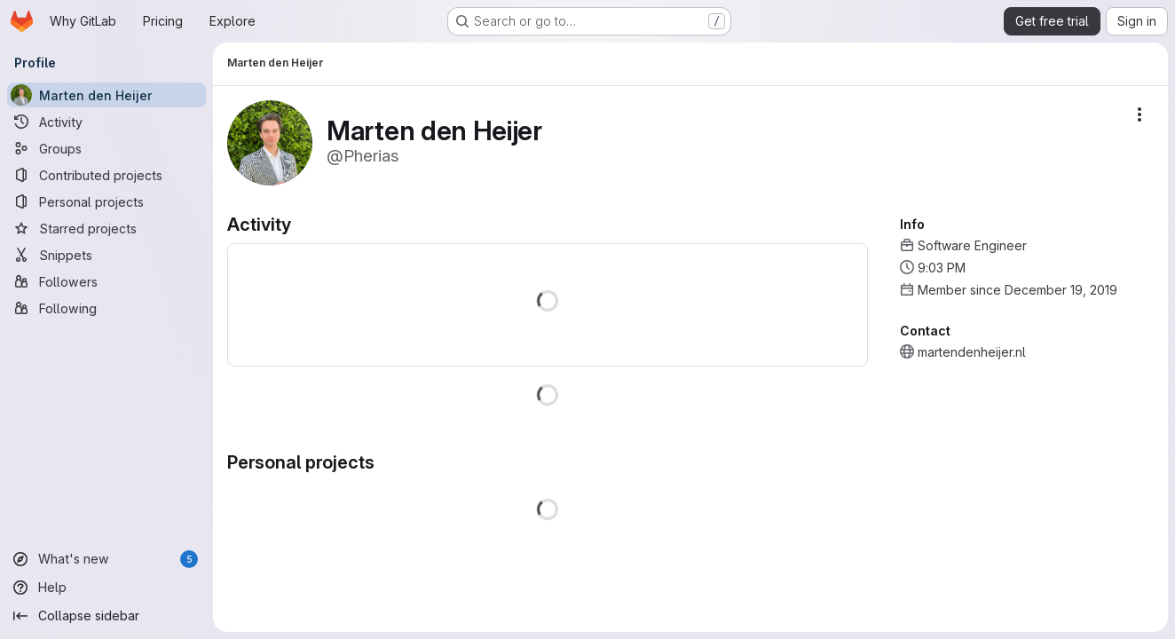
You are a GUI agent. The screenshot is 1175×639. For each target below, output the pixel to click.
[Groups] (106, 148)
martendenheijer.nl (972, 351)
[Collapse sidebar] (106, 616)
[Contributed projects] (106, 174)
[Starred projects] (106, 228)
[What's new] (106, 559)
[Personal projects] (106, 201)
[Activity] (106, 121)
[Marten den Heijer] (106, 95)
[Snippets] (106, 254)
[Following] (106, 308)
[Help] (106, 587)
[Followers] (106, 281)
